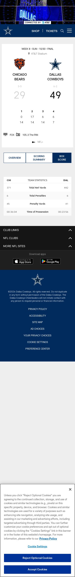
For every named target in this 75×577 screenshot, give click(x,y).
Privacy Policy (37, 309)
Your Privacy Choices (37, 335)
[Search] (62, 30)
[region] (37, 530)
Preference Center (37, 348)
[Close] (70, 489)
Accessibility (37, 315)
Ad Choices (37, 328)
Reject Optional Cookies (37, 557)
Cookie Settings (37, 342)
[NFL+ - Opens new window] (37, 142)
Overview (15, 157)
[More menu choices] (69, 30)
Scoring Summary (39, 158)
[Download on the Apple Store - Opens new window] (23, 261)
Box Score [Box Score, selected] (62, 158)
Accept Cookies (37, 569)
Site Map (37, 322)
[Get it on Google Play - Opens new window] (50, 263)
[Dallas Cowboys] (37, 280)
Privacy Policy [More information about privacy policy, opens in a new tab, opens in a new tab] (48, 538)
